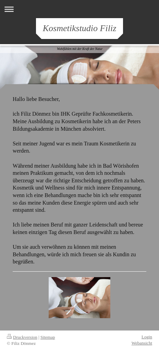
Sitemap (47, 337)
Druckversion (22, 337)
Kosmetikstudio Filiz (80, 28)
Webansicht (142, 343)
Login (147, 336)
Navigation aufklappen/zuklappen (79, 9)
